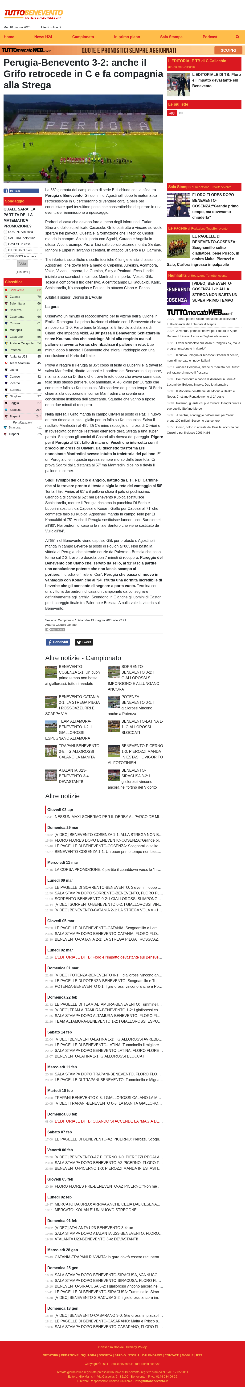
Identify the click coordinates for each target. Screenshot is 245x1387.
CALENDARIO (152, 1355)
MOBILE (188, 1355)
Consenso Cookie (111, 1347)
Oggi (172, 113)
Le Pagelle (177, 228)
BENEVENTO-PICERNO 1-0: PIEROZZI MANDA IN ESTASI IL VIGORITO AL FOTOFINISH (131, 1168)
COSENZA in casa (20, 232)
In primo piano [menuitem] (127, 37)
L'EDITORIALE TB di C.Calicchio (197, 61)
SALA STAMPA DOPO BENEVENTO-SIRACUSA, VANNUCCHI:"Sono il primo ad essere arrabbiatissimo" (143, 1275)
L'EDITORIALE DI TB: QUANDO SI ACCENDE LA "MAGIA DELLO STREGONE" (122, 1121)
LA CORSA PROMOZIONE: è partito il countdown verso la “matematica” (115, 870)
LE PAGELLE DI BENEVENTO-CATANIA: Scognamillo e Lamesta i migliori (117, 928)
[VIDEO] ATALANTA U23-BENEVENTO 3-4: (92, 1228)
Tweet (84, 642)
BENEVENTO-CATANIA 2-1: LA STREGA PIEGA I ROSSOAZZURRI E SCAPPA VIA (125, 939)
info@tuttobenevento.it (151, 1381)
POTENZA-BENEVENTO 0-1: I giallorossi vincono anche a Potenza (111, 986)
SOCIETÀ (105, 1355)
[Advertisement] (204, 149)
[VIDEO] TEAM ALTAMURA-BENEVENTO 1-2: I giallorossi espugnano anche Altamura (127, 1010)
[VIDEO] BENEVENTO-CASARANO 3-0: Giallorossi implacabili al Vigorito (116, 1315)
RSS (199, 1355)
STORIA (133, 1355)
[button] (22, 263)
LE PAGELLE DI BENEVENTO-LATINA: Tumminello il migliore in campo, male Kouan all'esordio (135, 1045)
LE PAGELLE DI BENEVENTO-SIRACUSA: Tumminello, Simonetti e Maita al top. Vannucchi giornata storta (144, 1292)
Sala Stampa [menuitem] (171, 37)
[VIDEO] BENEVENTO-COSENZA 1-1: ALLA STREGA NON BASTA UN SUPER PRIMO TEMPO (135, 835)
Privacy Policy (136, 1347)
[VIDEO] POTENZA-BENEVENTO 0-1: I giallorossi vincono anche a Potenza (119, 975)
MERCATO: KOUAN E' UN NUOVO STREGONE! (96, 1210)
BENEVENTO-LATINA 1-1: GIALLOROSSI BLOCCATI (142, 727)
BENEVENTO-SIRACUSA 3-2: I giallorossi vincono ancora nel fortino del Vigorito (122, 1286)
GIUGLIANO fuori (20, 250)
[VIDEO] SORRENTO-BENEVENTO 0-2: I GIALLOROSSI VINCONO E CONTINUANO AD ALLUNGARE (142, 904)
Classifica (14, 282)
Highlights (177, 275)
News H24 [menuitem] (43, 37)
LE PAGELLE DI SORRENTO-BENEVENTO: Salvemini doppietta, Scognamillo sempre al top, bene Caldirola (146, 887)
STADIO (120, 1355)
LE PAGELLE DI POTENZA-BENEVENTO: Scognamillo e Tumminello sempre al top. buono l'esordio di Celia (146, 981)
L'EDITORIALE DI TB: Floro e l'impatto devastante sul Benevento (109, 957)
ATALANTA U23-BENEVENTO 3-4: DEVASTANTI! (74, 776)
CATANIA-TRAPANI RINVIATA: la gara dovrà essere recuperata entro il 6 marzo (121, 1257)
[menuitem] (237, 37)
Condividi (58, 642)
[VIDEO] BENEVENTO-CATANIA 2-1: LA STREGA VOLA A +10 (108, 910)
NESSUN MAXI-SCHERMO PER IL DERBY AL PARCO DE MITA (109, 817)
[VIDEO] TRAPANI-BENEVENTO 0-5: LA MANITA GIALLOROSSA (111, 1103)
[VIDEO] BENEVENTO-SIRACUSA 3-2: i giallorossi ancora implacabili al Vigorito (122, 1298)
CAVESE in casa (19, 244)
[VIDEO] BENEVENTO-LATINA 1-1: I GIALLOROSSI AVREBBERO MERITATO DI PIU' (127, 1039)
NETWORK (50, 1355)
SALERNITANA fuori (22, 238)
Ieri (181, 113)
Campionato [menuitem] (83, 37)
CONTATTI (172, 1355)
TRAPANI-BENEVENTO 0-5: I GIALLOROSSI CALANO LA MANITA (79, 751)
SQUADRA (88, 1355)
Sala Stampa (179, 187)
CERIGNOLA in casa (22, 256)
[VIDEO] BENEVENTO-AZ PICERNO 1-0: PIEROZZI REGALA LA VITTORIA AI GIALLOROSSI (134, 1157)
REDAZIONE (69, 1355)
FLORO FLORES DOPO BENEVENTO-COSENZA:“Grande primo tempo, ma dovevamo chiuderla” (137, 840)
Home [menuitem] (9, 37)
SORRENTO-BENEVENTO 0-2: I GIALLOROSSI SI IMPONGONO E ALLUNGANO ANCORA (133, 678)
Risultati (22, 272)
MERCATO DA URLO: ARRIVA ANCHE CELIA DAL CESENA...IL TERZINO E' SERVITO (128, 1204)
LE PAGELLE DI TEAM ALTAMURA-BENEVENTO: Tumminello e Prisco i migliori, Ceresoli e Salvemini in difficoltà (150, 1004)
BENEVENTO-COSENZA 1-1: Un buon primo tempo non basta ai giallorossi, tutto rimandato (132, 852)
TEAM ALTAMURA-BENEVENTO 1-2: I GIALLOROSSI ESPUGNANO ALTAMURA (123, 1021)
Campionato (66, 620)
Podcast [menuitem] (210, 37)
